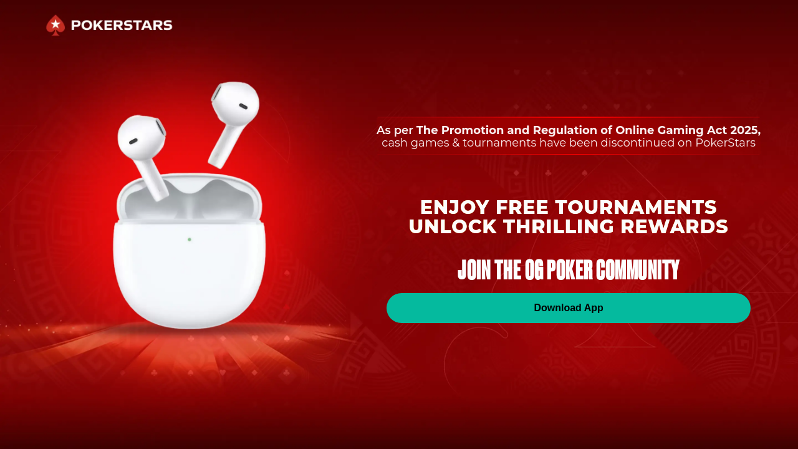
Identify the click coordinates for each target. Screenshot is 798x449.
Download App (568, 307)
